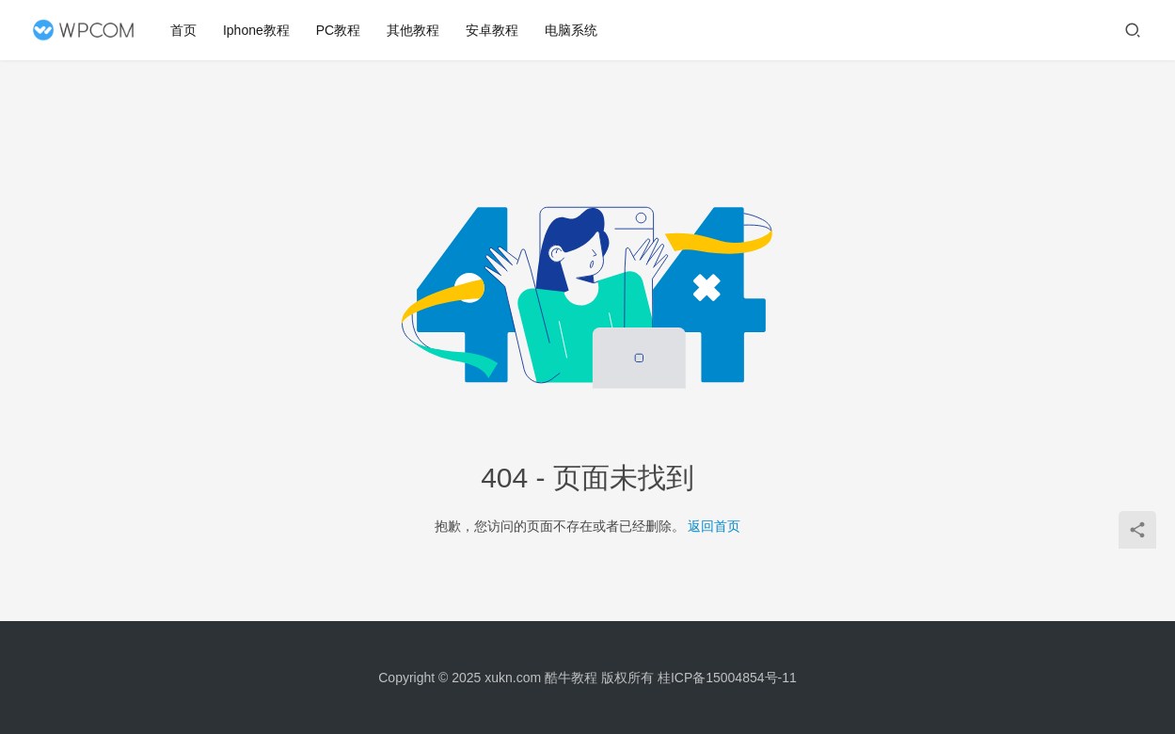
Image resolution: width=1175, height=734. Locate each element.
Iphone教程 (257, 30)
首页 (184, 30)
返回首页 (714, 526)
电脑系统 (572, 30)
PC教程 (339, 30)
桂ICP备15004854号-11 (727, 677)
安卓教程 (493, 30)
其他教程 (414, 30)
